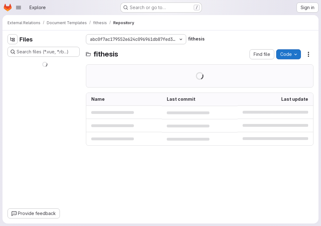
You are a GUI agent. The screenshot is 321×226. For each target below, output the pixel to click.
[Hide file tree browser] (13, 39)
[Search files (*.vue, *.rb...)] (44, 52)
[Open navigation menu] (18, 8)
